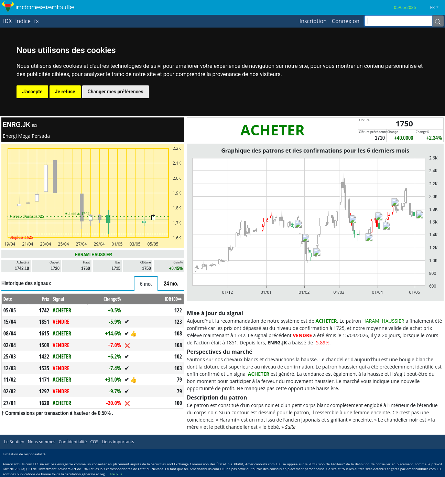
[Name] (438, 21)
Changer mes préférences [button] (115, 91)
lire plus (116, 474)
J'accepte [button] (32, 91)
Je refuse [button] (65, 91)
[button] (437, 7)
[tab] (146, 283)
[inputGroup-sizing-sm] (398, 20)
